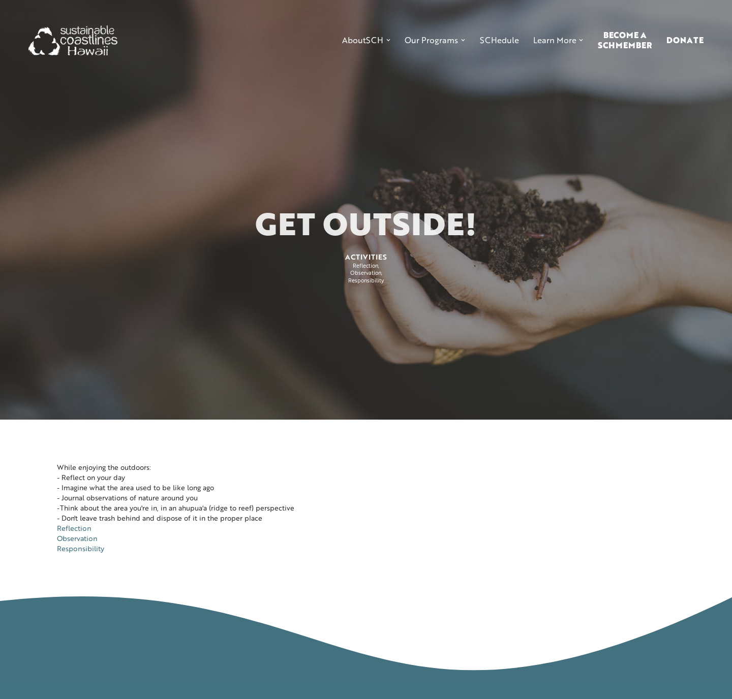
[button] (366, 40)
